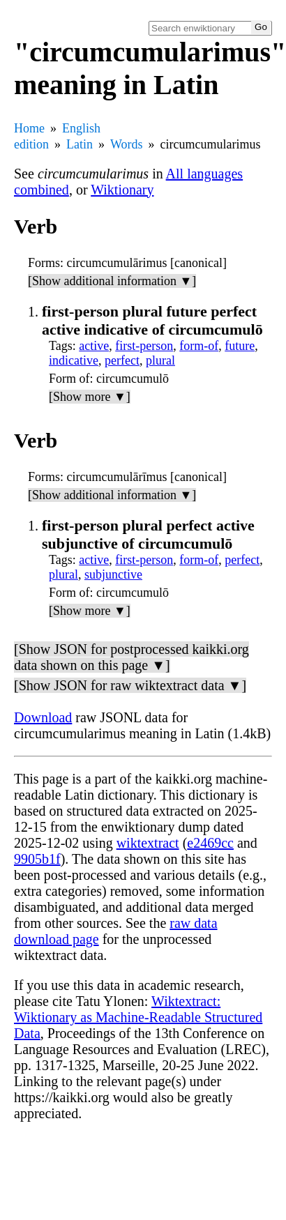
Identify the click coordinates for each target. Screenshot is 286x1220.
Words (126, 144)
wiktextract (147, 843)
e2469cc (210, 843)
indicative (73, 360)
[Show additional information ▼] (112, 281)
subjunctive (113, 574)
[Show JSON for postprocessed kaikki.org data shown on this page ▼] (131, 657)
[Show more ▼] (89, 397)
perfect (122, 360)
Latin (79, 144)
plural (160, 360)
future (240, 346)
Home (29, 128)
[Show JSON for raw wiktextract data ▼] (130, 685)
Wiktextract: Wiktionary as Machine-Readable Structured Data (138, 1017)
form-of (198, 346)
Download (43, 717)
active (94, 346)
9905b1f (37, 859)
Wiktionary (122, 189)
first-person (144, 346)
